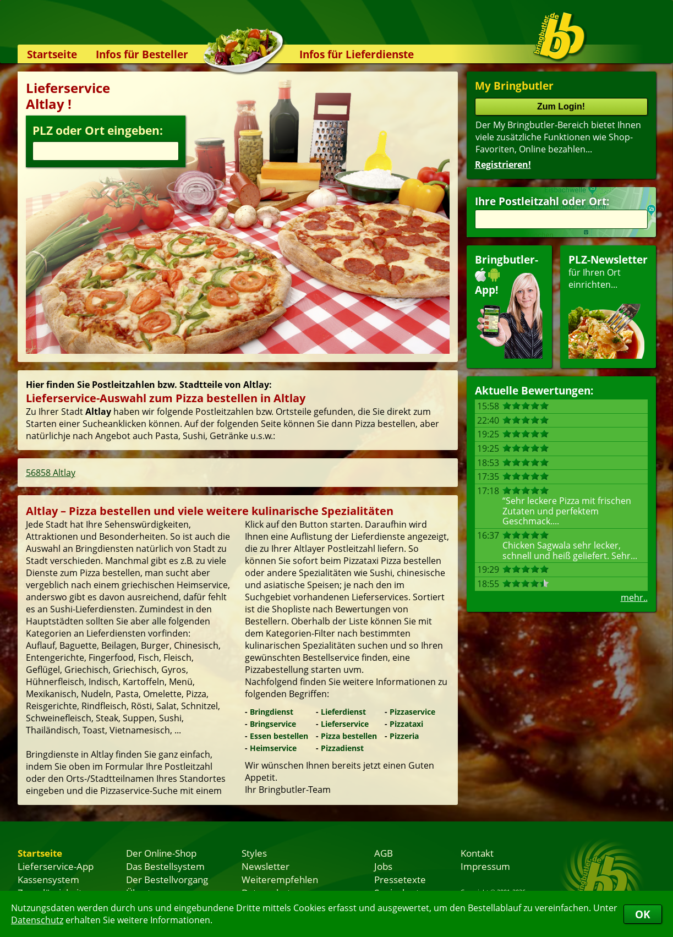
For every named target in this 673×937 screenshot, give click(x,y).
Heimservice (273, 748)
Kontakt (477, 852)
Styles (254, 852)
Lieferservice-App (56, 866)
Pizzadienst (342, 748)
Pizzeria (404, 736)
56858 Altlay (50, 473)
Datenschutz (37, 920)
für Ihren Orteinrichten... (608, 306)
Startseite (52, 54)
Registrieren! (503, 164)
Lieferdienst (343, 711)
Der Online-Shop (161, 852)
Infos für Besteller (142, 54)
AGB (383, 852)
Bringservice (273, 724)
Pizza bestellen (349, 736)
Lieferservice (345, 724)
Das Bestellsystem (165, 866)
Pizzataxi (406, 724)
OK (642, 914)
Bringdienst (271, 711)
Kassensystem (48, 879)
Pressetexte (400, 879)
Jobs (383, 866)
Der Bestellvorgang (167, 879)
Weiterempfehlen (280, 879)
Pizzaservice (412, 711)
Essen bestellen (279, 736)
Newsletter (265, 866)
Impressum (485, 866)
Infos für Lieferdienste (356, 54)
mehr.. (634, 597)
